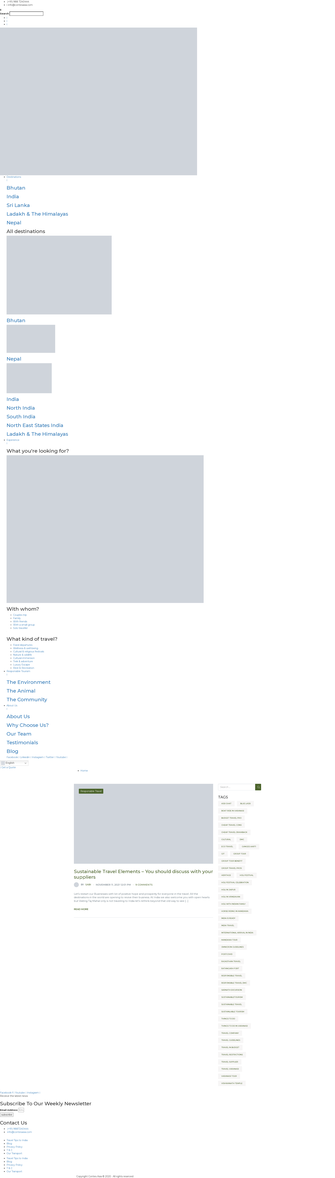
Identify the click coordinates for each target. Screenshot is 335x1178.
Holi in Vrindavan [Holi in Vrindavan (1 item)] (230, 897)
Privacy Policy (14, 1146)
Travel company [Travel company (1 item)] (230, 1033)
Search (4, 13)
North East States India (35, 425)
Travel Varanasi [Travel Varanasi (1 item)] (230, 1069)
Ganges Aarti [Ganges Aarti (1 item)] (249, 846)
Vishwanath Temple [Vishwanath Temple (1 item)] (231, 1083)
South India (21, 417)
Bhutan (16, 188)
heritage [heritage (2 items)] (226, 875)
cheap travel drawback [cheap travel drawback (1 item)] (234, 832)
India (13, 196)
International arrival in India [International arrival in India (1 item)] (237, 933)
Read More (81, 909)
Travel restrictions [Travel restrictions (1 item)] (232, 1054)
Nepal (14, 223)
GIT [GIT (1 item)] (222, 854)
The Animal (21, 691)
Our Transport (14, 1153)
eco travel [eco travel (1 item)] (227, 846)
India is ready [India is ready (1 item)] (228, 918)
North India (21, 408)
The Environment (29, 682)
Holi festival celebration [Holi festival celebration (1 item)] (235, 882)
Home (84, 770)
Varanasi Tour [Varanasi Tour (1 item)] (229, 1076)
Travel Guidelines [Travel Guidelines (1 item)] (230, 1040)
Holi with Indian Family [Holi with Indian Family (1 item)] (233, 904)
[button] (167, 9)
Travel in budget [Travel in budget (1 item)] (230, 1047)
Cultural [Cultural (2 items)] (226, 839)
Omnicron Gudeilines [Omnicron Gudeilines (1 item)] (232, 947)
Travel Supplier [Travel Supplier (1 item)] (229, 1062)
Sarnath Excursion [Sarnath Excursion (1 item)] (231, 990)
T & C (9, 1150)
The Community (27, 699)
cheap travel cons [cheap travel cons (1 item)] (231, 825)
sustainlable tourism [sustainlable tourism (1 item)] (232, 1011)
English (7, 763)
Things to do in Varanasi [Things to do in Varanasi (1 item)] (234, 1026)
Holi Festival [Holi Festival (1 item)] (246, 875)
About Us (18, 716)
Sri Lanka (18, 205)
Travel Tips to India (17, 1140)
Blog (12, 751)
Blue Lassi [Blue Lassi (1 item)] (245, 803)
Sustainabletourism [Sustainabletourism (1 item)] (232, 997)
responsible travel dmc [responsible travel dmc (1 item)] (234, 983)
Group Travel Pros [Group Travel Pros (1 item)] (231, 868)
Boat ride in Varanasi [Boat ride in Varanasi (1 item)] (232, 811)
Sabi (82, 884)
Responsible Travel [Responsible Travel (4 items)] (231, 976)
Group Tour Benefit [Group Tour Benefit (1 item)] (231, 861)
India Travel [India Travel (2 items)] (227, 925)
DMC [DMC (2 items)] (242, 839)
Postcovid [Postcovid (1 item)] (226, 954)
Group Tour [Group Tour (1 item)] (239, 854)
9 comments (144, 884)
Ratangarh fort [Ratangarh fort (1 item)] (230, 968)
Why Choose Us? (28, 725)
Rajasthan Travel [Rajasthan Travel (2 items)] (231, 961)
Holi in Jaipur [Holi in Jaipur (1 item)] (228, 890)
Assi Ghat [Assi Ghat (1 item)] (226, 803)
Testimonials (22, 742)
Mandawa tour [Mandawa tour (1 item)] (229, 940)
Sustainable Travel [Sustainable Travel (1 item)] (231, 1004)
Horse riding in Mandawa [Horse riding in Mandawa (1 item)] (234, 911)
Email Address (9, 1110)
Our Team (19, 734)
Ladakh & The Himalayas (37, 214)
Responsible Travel (91, 791)
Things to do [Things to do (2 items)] (228, 1018)
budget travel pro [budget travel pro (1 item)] (231, 818)
